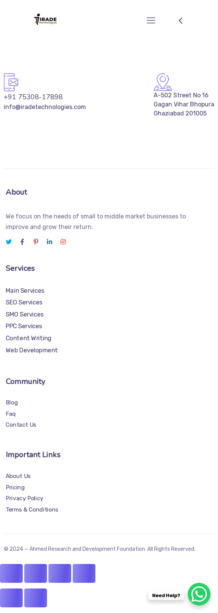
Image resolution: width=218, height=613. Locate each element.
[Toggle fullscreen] (35, 573)
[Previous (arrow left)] (11, 597)
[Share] (59, 573)
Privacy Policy (25, 498)
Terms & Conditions (32, 509)
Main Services (25, 290)
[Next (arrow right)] (35, 597)
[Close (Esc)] (84, 573)
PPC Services (24, 326)
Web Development (32, 349)
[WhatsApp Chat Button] (199, 594)
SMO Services (25, 314)
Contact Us (21, 424)
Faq (11, 413)
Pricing (15, 487)
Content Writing (28, 337)
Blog (12, 402)
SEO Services (24, 302)
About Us (18, 476)
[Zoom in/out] (11, 573)
